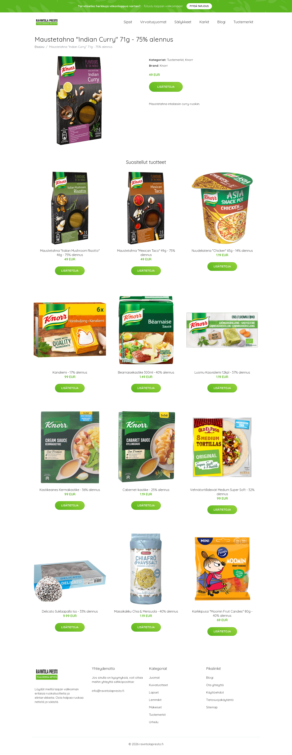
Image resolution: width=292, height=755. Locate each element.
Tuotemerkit (243, 24)
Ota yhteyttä (215, 689)
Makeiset (155, 711)
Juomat (154, 681)
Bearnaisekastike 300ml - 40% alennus (146, 376)
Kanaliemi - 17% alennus (70, 376)
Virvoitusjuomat (153, 24)
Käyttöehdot (215, 696)
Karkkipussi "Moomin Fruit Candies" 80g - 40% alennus (222, 617)
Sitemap (212, 711)
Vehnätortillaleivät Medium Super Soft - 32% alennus (222, 496)
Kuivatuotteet (158, 689)
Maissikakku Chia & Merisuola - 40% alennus (146, 615)
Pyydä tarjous (199, 6)
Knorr (189, 64)
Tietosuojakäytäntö (220, 704)
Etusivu (39, 51)
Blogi (221, 24)
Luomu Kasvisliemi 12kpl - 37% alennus (222, 376)
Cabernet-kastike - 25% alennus (146, 494)
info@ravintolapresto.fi (108, 695)
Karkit (204, 24)
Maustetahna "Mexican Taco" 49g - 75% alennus (146, 257)
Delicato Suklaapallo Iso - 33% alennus (70, 615)
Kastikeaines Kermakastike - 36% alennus (70, 494)
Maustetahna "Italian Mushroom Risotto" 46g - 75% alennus (70, 257)
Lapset (154, 696)
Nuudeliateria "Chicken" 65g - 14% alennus (222, 255)
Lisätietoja (165, 91)
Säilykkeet (182, 24)
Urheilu (153, 726)
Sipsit (128, 24)
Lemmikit (155, 704)
